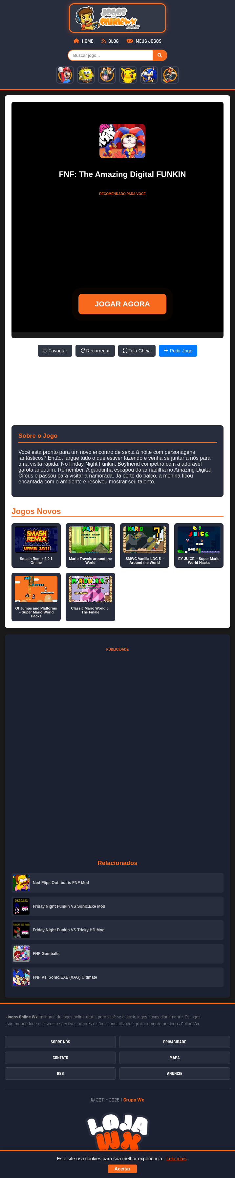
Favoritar (55, 350)
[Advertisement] (122, 240)
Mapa (175, 1057)
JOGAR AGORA (122, 304)
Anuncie (174, 1073)
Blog (110, 41)
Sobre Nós (60, 1042)
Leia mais (176, 1158)
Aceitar (123, 1168)
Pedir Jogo (178, 350)
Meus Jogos (144, 41)
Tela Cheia (137, 350)
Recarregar (95, 350)
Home (83, 41)
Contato (60, 1057)
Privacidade (174, 1042)
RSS (60, 1073)
